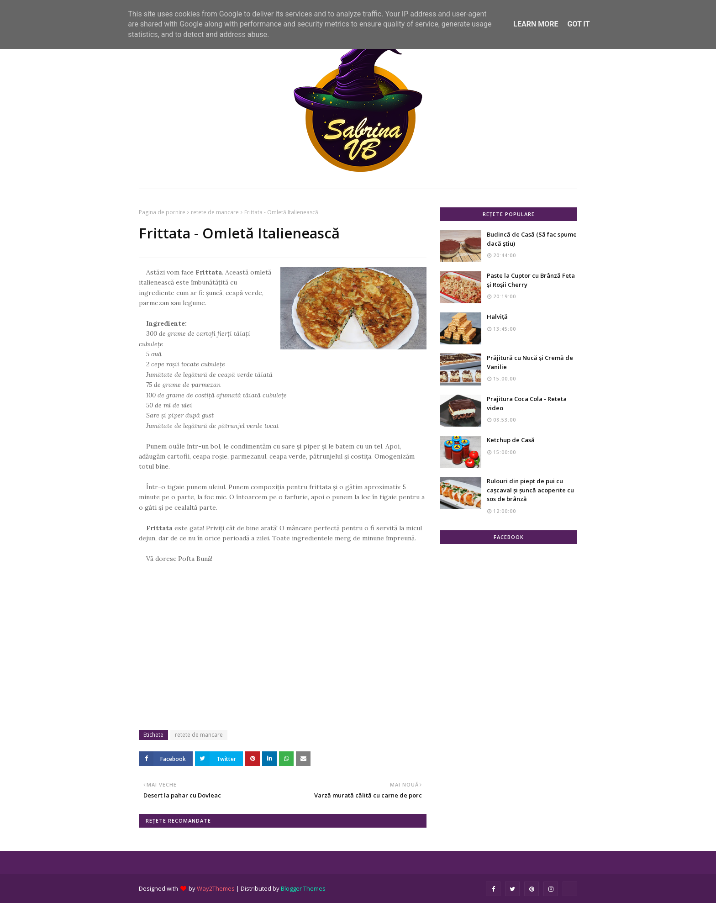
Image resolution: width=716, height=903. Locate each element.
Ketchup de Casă (511, 440)
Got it (578, 24)
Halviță (497, 316)
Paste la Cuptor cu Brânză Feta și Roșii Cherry (531, 280)
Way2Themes (216, 888)
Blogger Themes (303, 888)
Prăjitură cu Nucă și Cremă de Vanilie (530, 362)
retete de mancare (215, 212)
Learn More (535, 24)
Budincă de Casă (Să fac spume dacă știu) (532, 239)
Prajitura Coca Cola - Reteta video (527, 403)
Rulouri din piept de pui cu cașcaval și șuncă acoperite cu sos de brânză (530, 490)
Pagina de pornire (162, 212)
